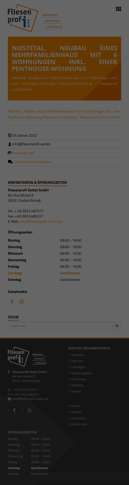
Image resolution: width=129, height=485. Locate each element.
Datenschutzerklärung (72, 233)
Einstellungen (51, 239)
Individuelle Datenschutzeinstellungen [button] (64, 300)
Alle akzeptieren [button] (64, 270)
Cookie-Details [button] (41, 312)
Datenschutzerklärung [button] (67, 312)
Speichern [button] (64, 285)
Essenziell (15, 251)
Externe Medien (106, 251)
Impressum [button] (90, 312)
